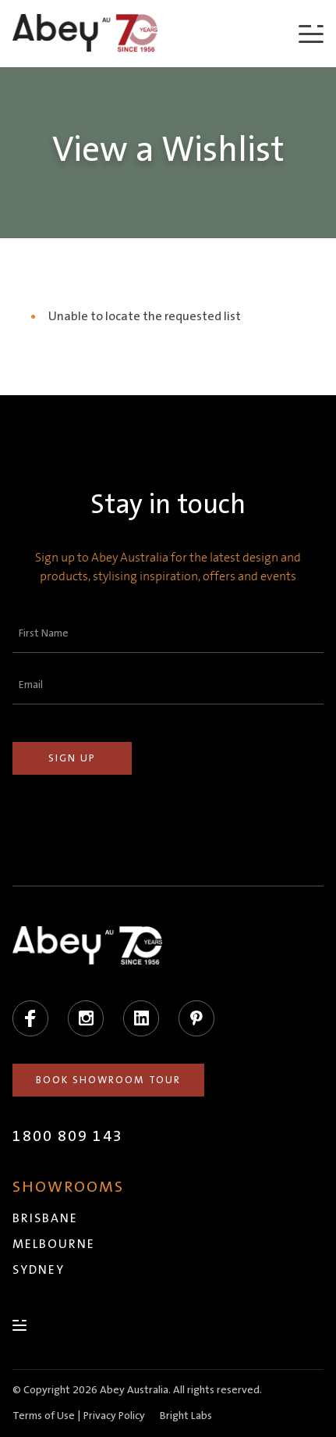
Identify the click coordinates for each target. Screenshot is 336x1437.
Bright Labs (186, 1416)
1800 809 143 (67, 1136)
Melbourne (53, 1244)
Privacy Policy (114, 1416)
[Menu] (311, 33)
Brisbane (45, 1218)
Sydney (38, 1270)
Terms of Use (43, 1416)
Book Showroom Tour (108, 1080)
